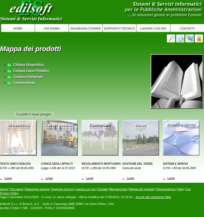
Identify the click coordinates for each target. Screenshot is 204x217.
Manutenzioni (118, 189)
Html (181, 189)
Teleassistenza (166, 189)
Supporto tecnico (119, 28)
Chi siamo (52, 28)
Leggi (8, 178)
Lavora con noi (153, 28)
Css (188, 189)
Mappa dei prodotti (141, 189)
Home (17, 28)
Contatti (187, 28)
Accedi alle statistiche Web (153, 197)
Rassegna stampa (86, 28)
